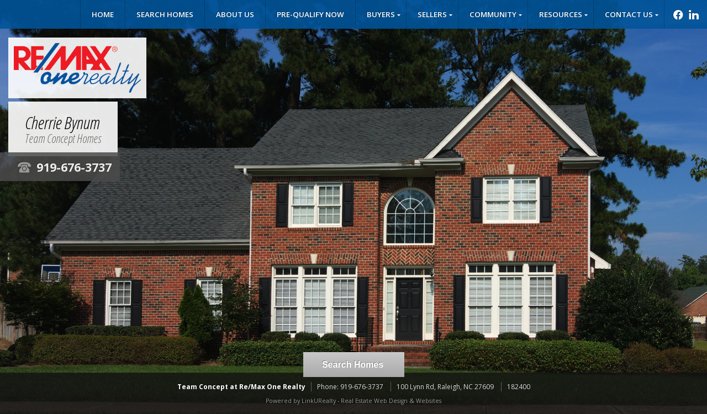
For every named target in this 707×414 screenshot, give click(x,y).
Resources (560, 14)
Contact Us (629, 14)
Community (492, 14)
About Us (235, 14)
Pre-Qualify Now (310, 14)
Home (103, 14)
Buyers (381, 14)
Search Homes (164, 14)
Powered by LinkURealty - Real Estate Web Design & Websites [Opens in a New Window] (353, 401)
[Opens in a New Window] (675, 14)
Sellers (432, 14)
